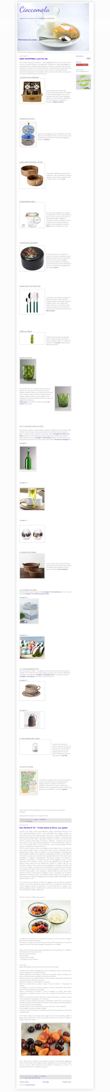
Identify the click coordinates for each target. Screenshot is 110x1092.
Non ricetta (37, 1077)
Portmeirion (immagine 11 (63, 439)
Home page (46, 1082)
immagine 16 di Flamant (27, 676)
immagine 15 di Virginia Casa (44, 674)
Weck (47, 226)
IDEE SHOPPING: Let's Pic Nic (33, 59)
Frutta (29, 1077)
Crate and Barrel (63, 569)
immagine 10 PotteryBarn (43, 437)
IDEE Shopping (28, 821)
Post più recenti (24, 1082)
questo (56, 267)
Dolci (26, 1077)
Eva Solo (57, 343)
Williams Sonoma (58, 102)
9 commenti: (42, 819)
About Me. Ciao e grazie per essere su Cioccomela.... (31, 52)
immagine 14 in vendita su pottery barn (37, 594)
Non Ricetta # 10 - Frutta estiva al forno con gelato (43, 828)
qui (64, 179)
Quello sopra (23, 402)
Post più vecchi (67, 1082)
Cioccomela (34, 9)
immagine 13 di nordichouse (52, 592)
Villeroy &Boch (50, 311)
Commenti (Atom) (30, 1085)
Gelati (32, 1077)
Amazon (46, 139)
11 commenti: (42, 1076)
